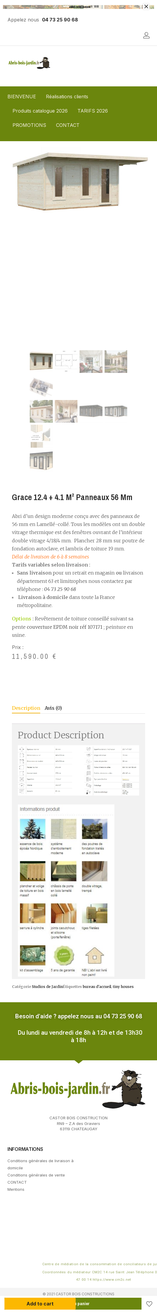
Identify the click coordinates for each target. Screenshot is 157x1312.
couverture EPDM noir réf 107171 (64, 627)
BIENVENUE (21, 96)
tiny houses (123, 986)
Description (26, 708)
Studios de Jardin (47, 986)
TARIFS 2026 (92, 111)
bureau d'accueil (97, 986)
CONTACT (68, 125)
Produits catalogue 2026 (40, 111)
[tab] (28, 708)
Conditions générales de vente (36, 1175)
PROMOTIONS (29, 125)
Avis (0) (53, 708)
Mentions (15, 1189)
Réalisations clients (67, 96)
